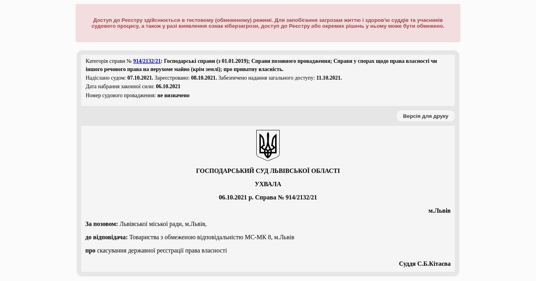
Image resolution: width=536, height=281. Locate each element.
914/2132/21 (147, 61)
